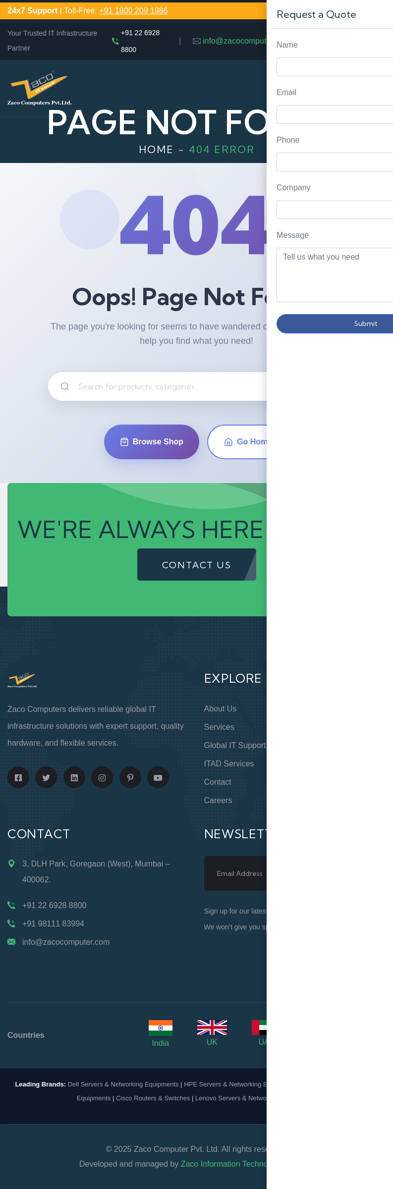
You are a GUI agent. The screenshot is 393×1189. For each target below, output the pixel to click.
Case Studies (325, 800)
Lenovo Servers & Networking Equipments (255, 1098)
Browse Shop (151, 441)
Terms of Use (326, 763)
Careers (218, 800)
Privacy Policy (327, 745)
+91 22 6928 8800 (140, 41)
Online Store (324, 708)
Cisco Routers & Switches (153, 1098)
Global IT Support (235, 745)
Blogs (312, 782)
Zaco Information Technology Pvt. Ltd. (247, 1164)
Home (156, 149)
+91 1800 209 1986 (133, 10)
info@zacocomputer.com (246, 41)
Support (316, 727)
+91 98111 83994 (53, 923)
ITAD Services (229, 763)
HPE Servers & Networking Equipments (240, 1084)
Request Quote (376, 475)
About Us (220, 708)
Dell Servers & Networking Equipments (123, 1084)
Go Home (248, 441)
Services (219, 727)
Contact (217, 782)
